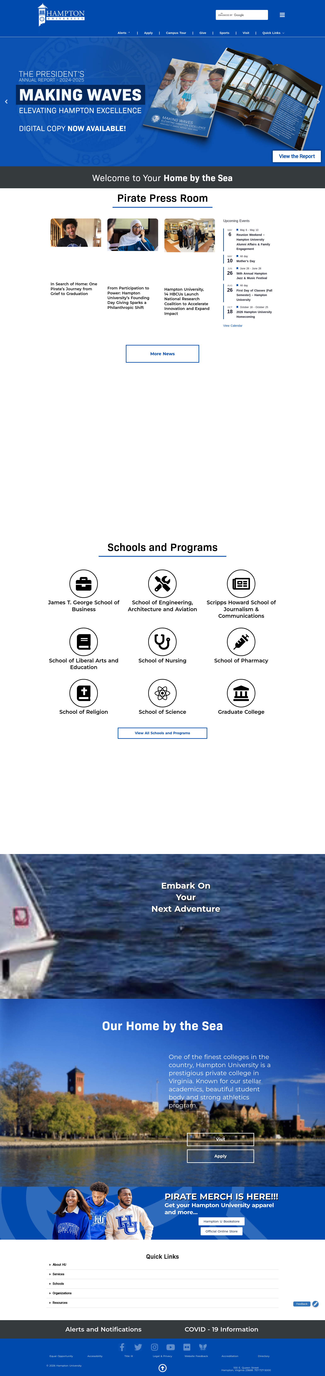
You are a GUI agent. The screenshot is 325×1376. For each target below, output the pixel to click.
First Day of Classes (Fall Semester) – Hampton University (254, 295)
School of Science (162, 712)
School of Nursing (162, 660)
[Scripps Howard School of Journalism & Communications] (241, 584)
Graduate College (241, 712)
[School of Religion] (83, 693)
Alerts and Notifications (103, 1329)
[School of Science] (162, 693)
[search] (238, 15)
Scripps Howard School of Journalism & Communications (241, 609)
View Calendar (232, 325)
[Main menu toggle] (282, 15)
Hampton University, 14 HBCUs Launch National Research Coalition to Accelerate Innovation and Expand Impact (187, 301)
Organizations (62, 1293)
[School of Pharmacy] (241, 642)
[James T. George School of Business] (83, 584)
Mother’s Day (245, 261)
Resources (60, 1303)
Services (58, 1274)
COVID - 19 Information (221, 1329)
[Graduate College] (241, 693)
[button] (282, 32)
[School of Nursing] (162, 642)
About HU (59, 1265)
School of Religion (83, 712)
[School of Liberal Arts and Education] (83, 642)
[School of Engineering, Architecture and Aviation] (162, 584)
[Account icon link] (39, 32)
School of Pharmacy (241, 660)
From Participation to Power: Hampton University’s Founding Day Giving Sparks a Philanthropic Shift (128, 298)
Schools (58, 1284)
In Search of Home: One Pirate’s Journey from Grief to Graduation (74, 289)
